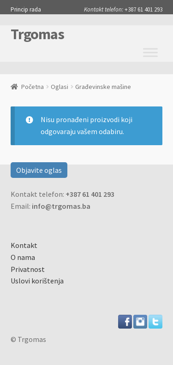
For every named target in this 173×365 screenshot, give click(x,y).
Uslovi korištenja (37, 280)
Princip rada (26, 9)
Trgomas (37, 34)
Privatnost (28, 269)
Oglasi (59, 86)
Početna (32, 86)
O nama (23, 257)
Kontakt (24, 245)
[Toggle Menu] (150, 52)
